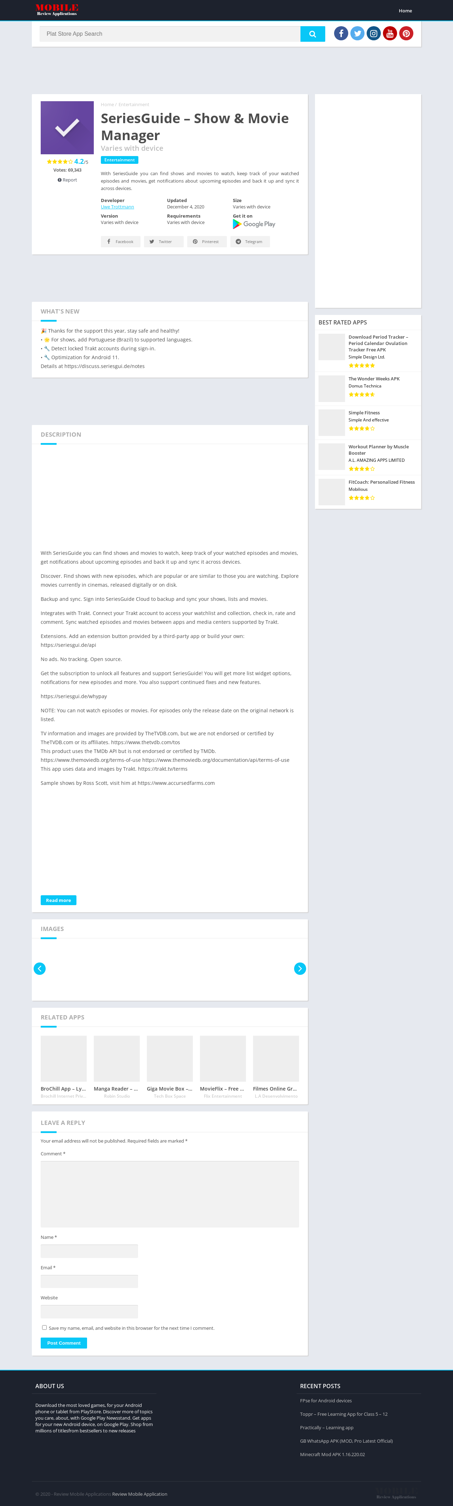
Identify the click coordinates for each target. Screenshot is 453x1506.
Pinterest (205, 242)
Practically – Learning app (327, 1427)
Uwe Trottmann (117, 207)
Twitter (160, 242)
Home (405, 10)
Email (48, 1268)
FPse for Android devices (326, 1400)
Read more (58, 901)
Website (49, 1298)
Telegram (248, 242)
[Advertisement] (226, 70)
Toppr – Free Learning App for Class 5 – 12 (344, 1413)
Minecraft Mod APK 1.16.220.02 (332, 1454)
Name (49, 1238)
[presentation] (40, 969)
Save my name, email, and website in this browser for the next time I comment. (131, 1329)
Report (67, 180)
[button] (311, 34)
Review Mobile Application (139, 1493)
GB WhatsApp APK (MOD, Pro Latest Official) (346, 1440)
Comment (53, 1154)
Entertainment (134, 105)
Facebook (119, 242)
